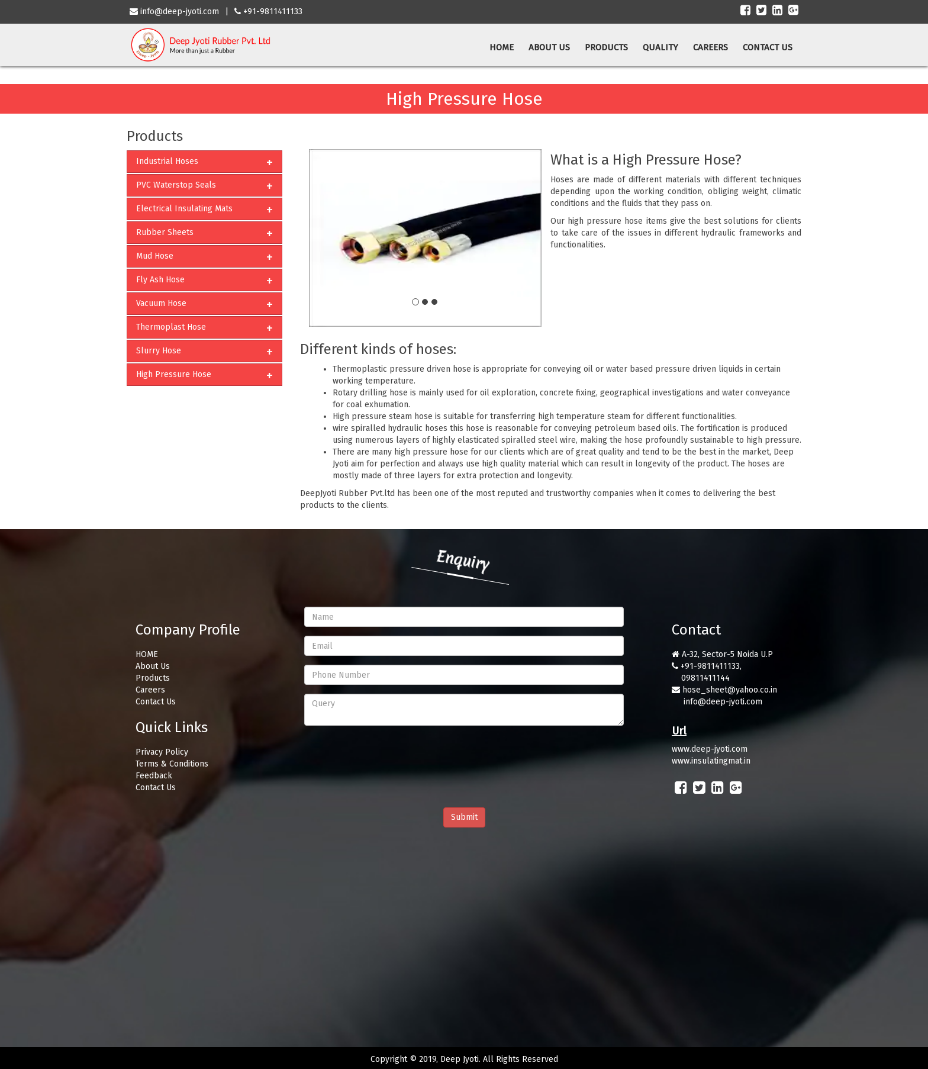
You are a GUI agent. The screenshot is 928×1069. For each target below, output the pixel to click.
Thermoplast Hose (171, 327)
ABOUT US (549, 47)
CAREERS (710, 47)
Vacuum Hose (161, 303)
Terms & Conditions (172, 764)
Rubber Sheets (165, 232)
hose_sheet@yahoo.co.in (729, 690)
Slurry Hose (158, 351)
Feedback (154, 776)
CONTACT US (767, 47)
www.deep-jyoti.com (709, 749)
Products (153, 678)
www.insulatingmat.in (711, 761)
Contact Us (156, 702)
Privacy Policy (162, 752)
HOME (501, 47)
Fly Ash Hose (160, 280)
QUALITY (660, 47)
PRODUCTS (606, 47)
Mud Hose (154, 256)
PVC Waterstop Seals (176, 185)
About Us (153, 666)
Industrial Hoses (167, 161)
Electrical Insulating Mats (184, 209)
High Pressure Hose (173, 374)
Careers (150, 690)
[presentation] (394, 758)
